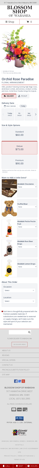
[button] (19, 418)
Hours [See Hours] (32, 466)
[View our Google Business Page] (19, 382)
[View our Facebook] (15, 382)
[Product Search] (20, 332)
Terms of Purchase (26, 456)
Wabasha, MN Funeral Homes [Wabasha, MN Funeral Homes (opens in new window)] (13, 441)
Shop (9, 21)
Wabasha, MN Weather (10, 448)
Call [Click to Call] (6, 466)
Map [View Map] (19, 466)
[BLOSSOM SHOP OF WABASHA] (19, 16)
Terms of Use (19, 459)
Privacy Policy (10, 456)
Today (23, 106)
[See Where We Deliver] (19, 344)
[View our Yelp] (23, 382)
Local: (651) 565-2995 (19, 398)
